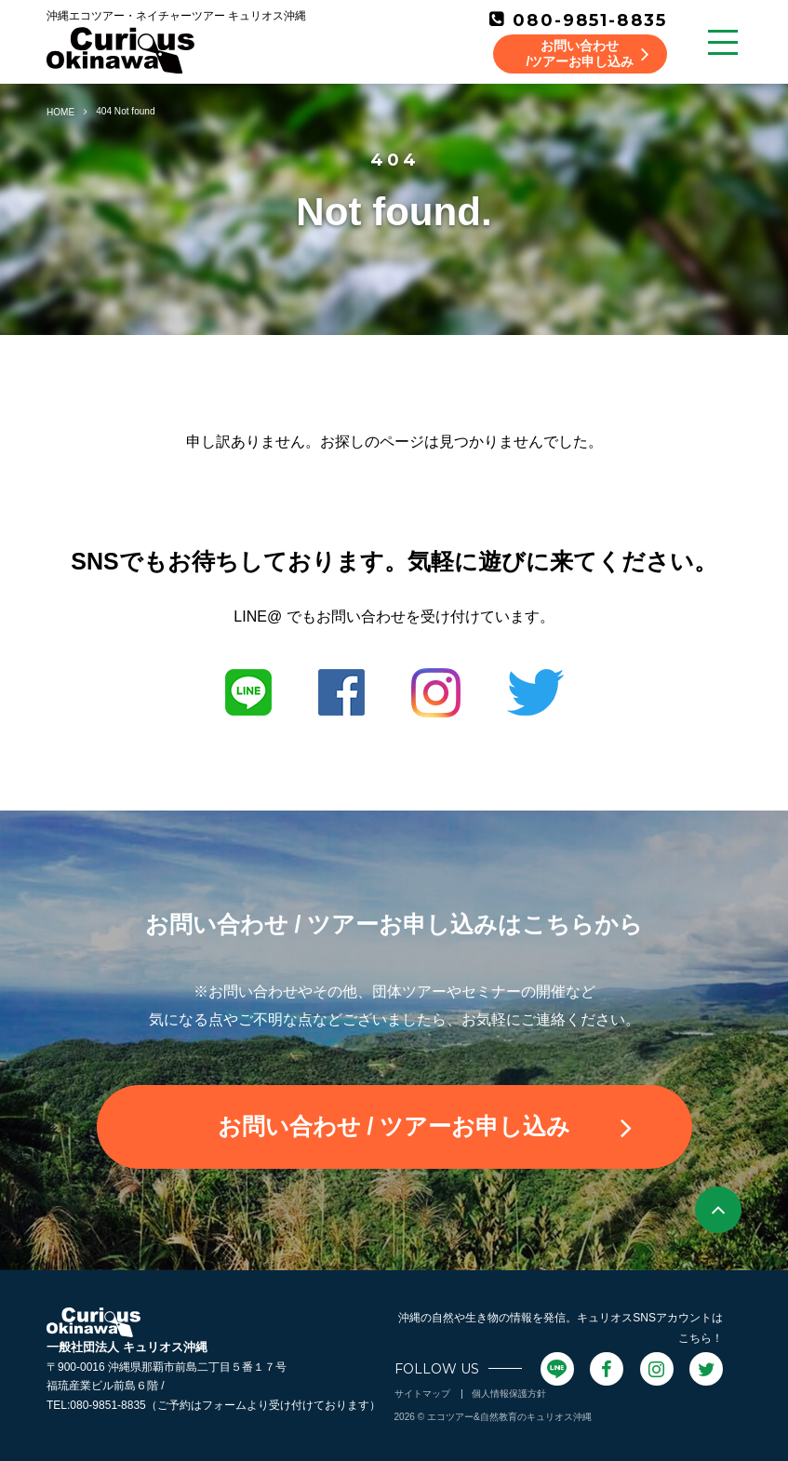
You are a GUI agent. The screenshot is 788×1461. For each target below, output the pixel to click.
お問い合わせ (425, 1127)
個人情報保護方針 (509, 1393)
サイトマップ (422, 1393)
